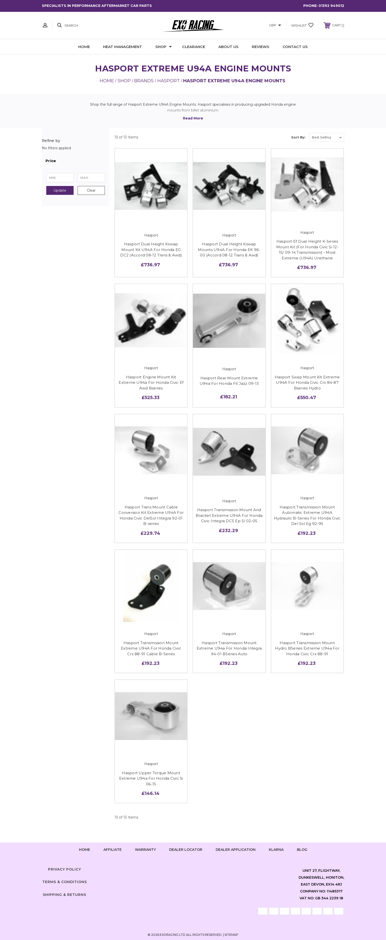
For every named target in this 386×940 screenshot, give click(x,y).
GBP (275, 25)
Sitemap (231, 935)
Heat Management (122, 46)
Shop (163, 46)
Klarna (276, 849)
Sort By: (298, 137)
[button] (76, 161)
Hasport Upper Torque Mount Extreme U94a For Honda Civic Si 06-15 (151, 778)
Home (84, 46)
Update (59, 190)
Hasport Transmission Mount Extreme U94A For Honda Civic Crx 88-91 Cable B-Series (151, 648)
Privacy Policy (64, 869)
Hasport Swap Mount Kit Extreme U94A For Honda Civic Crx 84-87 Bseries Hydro (307, 382)
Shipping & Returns (64, 894)
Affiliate (112, 849)
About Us (228, 46)
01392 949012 (331, 5)
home (84, 849)
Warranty (145, 849)
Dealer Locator (185, 849)
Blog (302, 849)
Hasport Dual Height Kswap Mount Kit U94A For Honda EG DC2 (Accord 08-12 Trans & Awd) (151, 249)
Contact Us (295, 46)
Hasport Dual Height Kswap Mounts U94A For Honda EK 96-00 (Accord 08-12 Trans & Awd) (229, 249)
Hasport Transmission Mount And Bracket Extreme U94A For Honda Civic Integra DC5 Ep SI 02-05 (229, 515)
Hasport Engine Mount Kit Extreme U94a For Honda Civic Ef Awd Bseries (151, 382)
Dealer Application (236, 849)
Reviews (260, 46)
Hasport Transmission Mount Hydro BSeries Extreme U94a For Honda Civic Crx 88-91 (307, 648)
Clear (91, 190)
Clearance (193, 46)
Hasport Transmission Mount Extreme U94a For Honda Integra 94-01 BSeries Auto (229, 648)
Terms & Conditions (64, 882)
